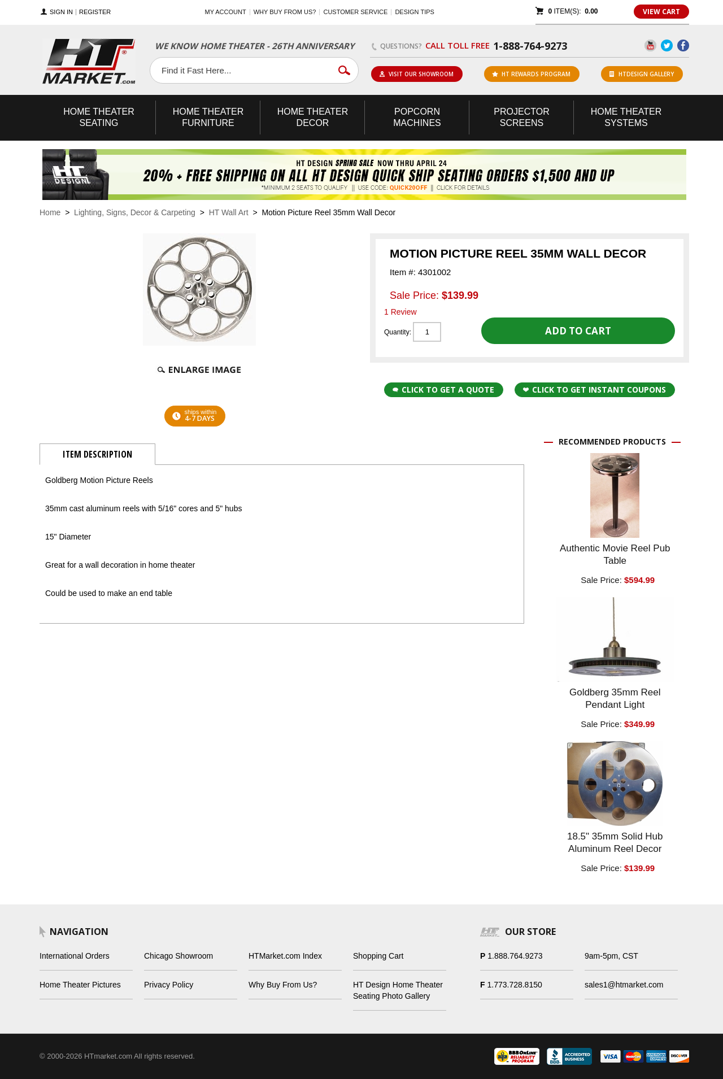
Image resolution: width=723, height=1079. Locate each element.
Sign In (61, 12)
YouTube (650, 45)
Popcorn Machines (417, 117)
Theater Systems (626, 117)
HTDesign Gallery (641, 74)
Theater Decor (313, 117)
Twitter (667, 45)
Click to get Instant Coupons (594, 389)
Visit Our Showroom (416, 74)
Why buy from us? (285, 11)
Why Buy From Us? (283, 984)
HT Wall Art (230, 212)
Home (50, 212)
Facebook (683, 45)
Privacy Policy (168, 984)
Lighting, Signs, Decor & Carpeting (134, 212)
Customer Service (355, 11)
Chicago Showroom (178, 955)
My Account (225, 11)
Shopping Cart (378, 955)
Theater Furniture (208, 117)
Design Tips (414, 11)
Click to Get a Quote (443, 389)
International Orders (75, 955)
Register (95, 12)
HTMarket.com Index (285, 955)
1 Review (400, 311)
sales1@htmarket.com (624, 984)
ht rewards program (531, 74)
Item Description (97, 454)
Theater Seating (98, 117)
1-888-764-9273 (530, 46)
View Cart (661, 11)
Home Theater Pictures (80, 984)
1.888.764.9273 (514, 955)
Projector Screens (521, 117)
